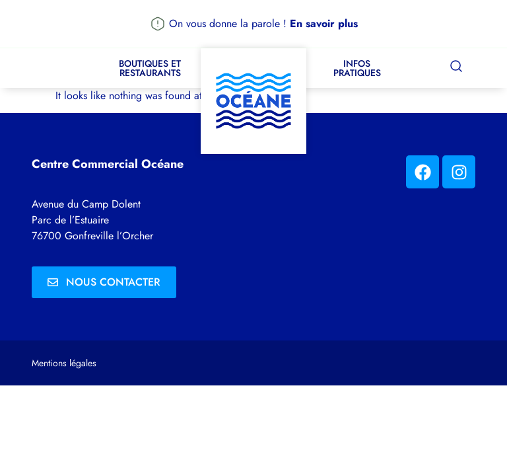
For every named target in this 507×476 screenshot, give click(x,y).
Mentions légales (64, 363)
